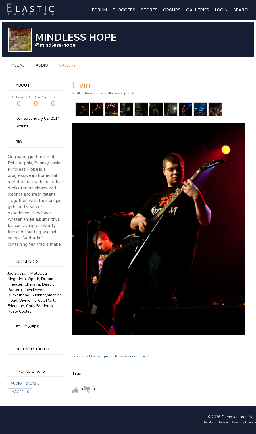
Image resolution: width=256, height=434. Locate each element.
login (221, 10)
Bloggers (124, 10)
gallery (67, 65)
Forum (99, 10)
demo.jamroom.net (239, 416)
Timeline (16, 65)
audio (42, 65)
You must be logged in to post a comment (111, 356)
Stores (149, 10)
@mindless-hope (55, 45)
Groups (171, 10)
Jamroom (250, 422)
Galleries (197, 10)
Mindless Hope (82, 93)
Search (242, 10)
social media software (216, 422)
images (99, 93)
